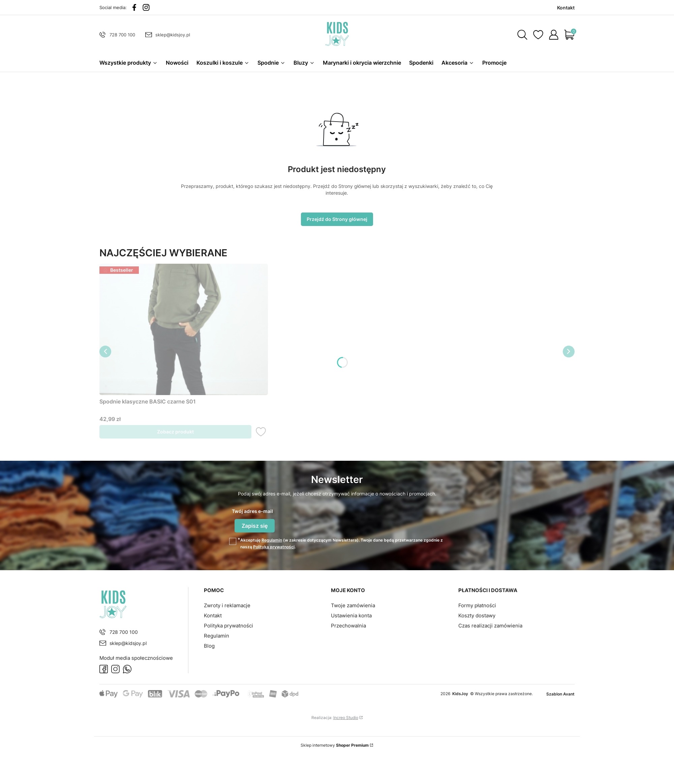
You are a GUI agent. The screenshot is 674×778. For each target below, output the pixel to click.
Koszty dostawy (476, 615)
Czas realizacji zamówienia (490, 625)
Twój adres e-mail (252, 513)
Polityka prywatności (228, 625)
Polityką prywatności (274, 546)
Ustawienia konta (351, 615)
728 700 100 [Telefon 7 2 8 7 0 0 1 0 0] (122, 34)
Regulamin (272, 539)
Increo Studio (345, 716)
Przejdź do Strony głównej (337, 221)
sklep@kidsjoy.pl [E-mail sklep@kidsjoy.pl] (172, 34)
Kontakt (213, 615)
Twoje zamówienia (353, 605)
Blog (209, 645)
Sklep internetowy (335, 744)
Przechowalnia (348, 625)
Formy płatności (477, 605)
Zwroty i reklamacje (227, 605)
